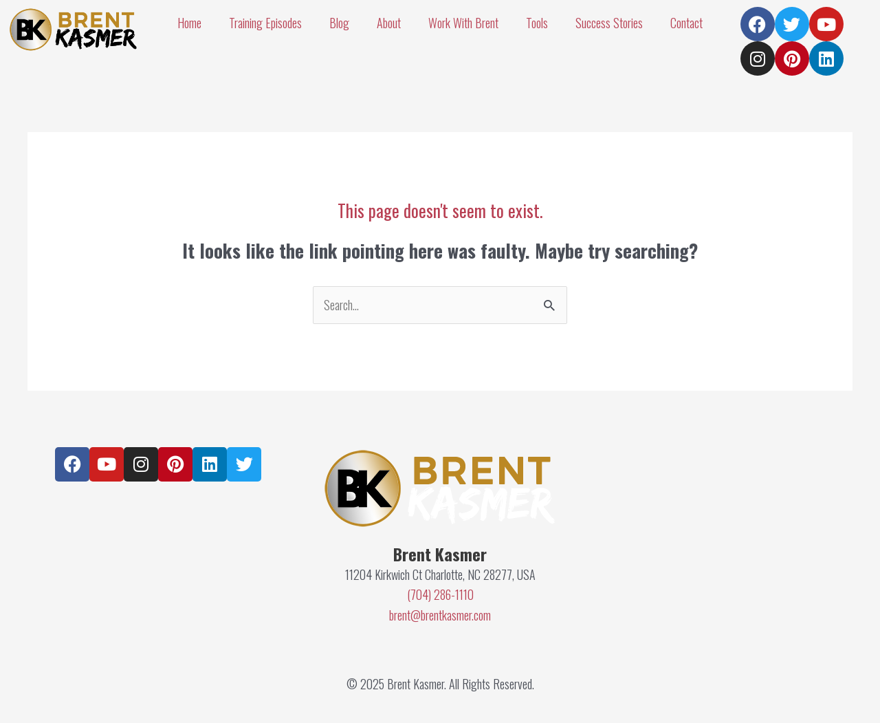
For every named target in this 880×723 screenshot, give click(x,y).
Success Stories (609, 23)
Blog (339, 23)
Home (189, 23)
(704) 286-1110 (440, 594)
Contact (686, 23)
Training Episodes (265, 23)
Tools (537, 23)
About (389, 23)
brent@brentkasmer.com (440, 615)
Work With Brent (463, 23)
